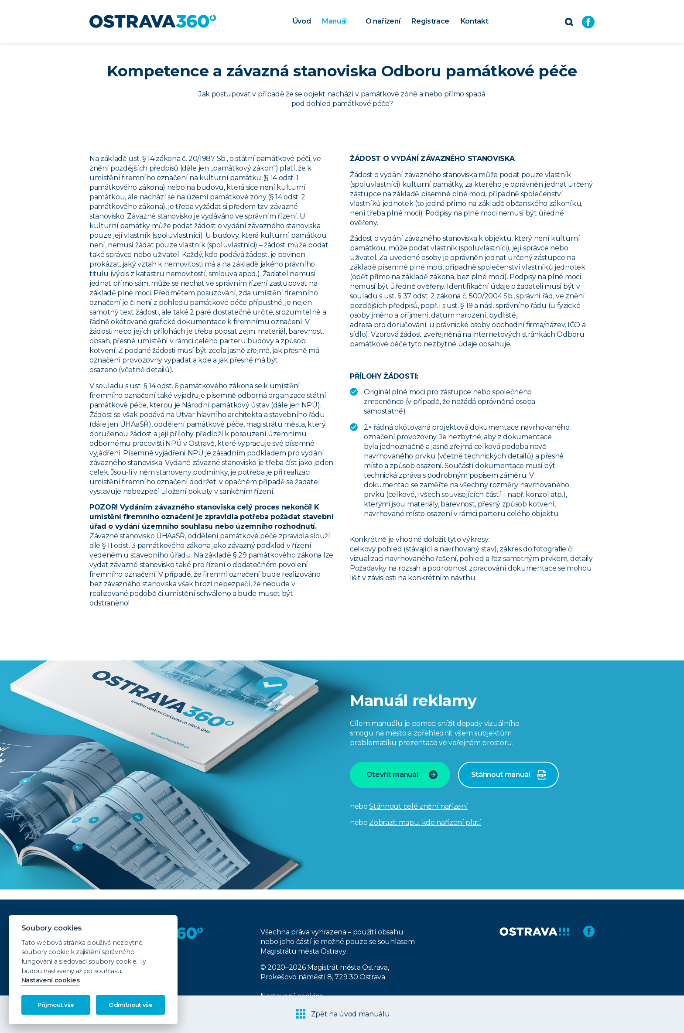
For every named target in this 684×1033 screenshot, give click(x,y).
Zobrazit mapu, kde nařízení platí (425, 822)
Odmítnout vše (131, 1004)
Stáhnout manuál (509, 775)
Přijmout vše (56, 1004)
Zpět (343, 1014)
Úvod (302, 21)
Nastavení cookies (50, 980)
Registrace (430, 21)
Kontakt (475, 21)
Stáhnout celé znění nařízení (418, 806)
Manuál (334, 21)
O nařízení (383, 21)
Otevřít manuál (402, 774)
